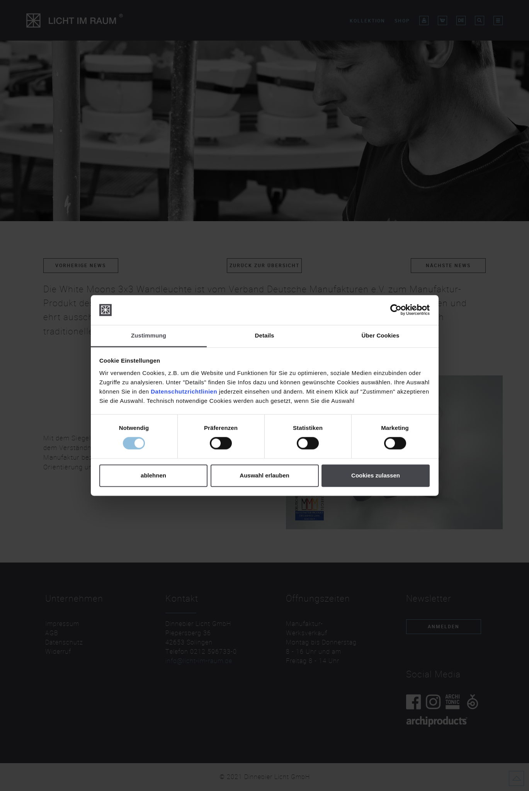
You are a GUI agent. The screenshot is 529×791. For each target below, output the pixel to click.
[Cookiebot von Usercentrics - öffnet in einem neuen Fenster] (396, 310)
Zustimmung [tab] (148, 335)
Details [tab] (264, 335)
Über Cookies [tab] (381, 335)
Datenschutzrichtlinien (184, 391)
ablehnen (153, 475)
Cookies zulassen (375, 475)
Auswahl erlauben (264, 475)
